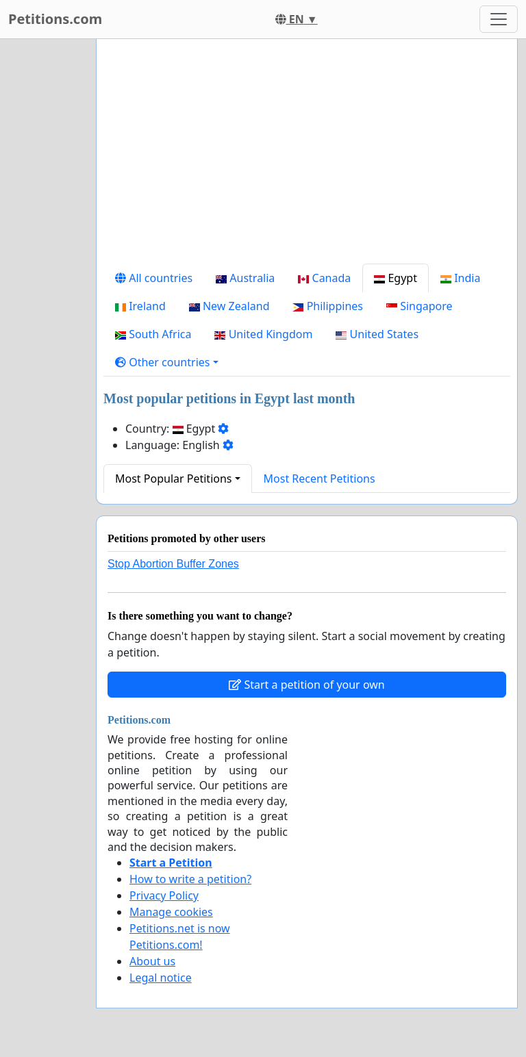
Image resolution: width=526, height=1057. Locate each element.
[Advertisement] (306, 157)
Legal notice (160, 977)
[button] (166, 362)
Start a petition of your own (306, 684)
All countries (153, 277)
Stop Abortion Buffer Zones (173, 564)
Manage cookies (171, 911)
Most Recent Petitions (319, 478)
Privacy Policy (164, 895)
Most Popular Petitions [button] (173, 478)
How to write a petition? (190, 879)
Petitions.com (55, 19)
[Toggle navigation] (498, 19)
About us (152, 961)
